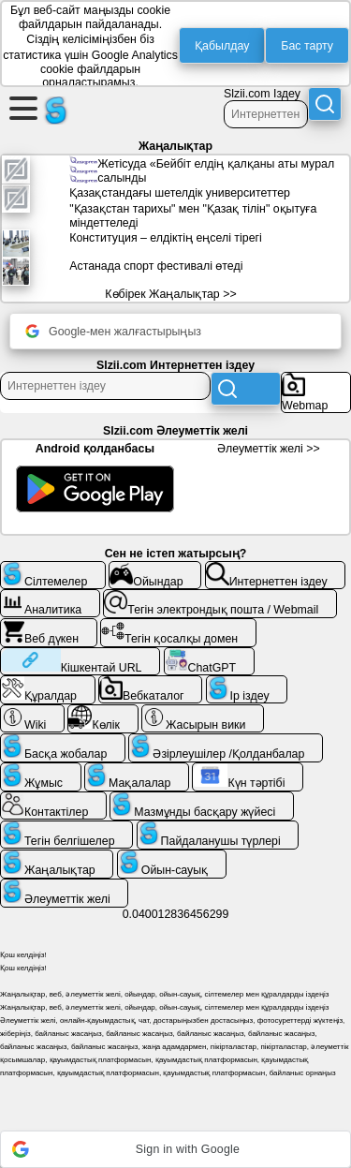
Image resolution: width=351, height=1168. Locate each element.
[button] (175, 1149)
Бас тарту (307, 45)
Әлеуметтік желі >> (268, 448)
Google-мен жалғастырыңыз (113, 331)
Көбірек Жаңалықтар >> (170, 294)
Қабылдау (222, 45)
